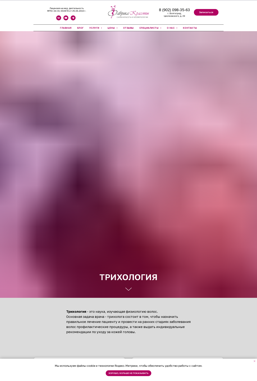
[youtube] (65, 19)
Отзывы (128, 27)
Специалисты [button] (149, 27)
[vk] (58, 19)
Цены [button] (112, 27)
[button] (206, 12)
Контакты (190, 27)
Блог (80, 27)
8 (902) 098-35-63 (174, 10)
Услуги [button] (94, 27)
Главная (66, 27)
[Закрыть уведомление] (254, 361)
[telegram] (73, 19)
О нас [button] (171, 27)
